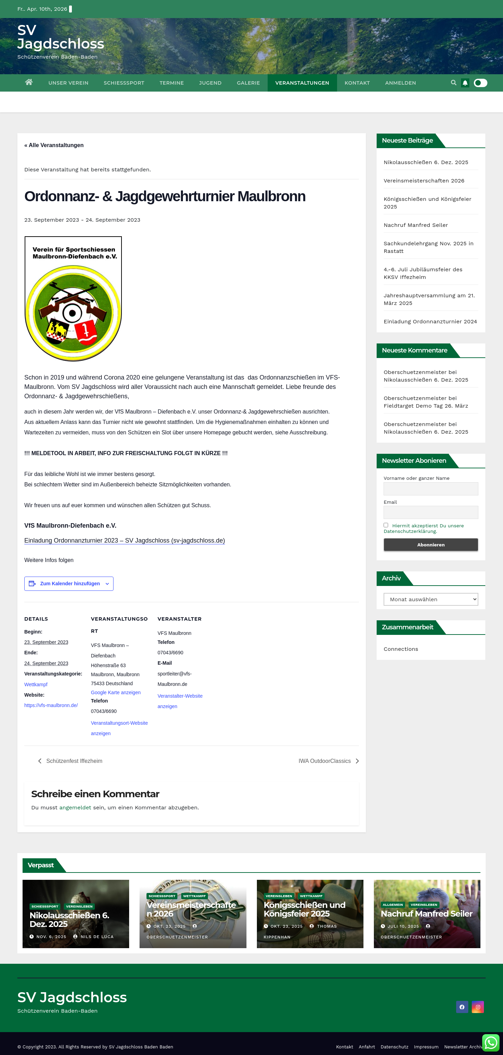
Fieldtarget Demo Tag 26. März (426, 405)
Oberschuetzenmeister (415, 372)
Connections (401, 649)
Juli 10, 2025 (403, 926)
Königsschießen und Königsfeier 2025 (304, 909)
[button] (453, 82)
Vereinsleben (79, 906)
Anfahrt (367, 1046)
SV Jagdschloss (60, 37)
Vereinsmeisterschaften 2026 (424, 180)
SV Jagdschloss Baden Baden (141, 1046)
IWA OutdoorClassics (325, 761)
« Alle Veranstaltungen (54, 145)
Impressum (426, 1046)
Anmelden (400, 83)
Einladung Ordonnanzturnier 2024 (430, 321)
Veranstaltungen (302, 83)
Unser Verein (69, 83)
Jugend (210, 83)
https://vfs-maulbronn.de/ (51, 705)
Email (390, 502)
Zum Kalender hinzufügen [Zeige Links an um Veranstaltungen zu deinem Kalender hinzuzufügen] (70, 583)
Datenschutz (395, 1046)
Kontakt (357, 83)
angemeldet (75, 807)
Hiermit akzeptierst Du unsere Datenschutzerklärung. (424, 528)
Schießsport (124, 83)
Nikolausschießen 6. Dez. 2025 (426, 162)
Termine (172, 83)
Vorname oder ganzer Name (417, 478)
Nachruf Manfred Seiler (416, 225)
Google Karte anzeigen (116, 692)
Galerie (248, 83)
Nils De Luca (93, 936)
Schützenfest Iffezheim (73, 761)
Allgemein (393, 905)
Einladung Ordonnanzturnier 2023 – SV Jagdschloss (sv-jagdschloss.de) (124, 540)
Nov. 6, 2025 (51, 936)
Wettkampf (36, 684)
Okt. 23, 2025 (169, 926)
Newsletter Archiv (463, 1046)
